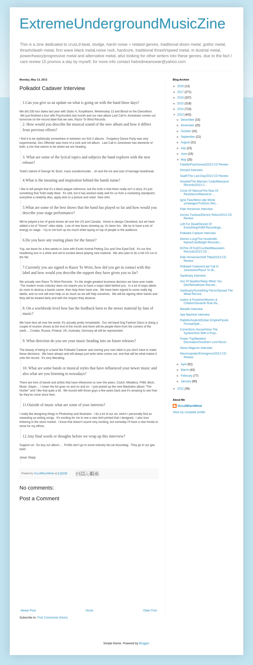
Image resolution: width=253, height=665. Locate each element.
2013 (181, 114)
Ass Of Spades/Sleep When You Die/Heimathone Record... (201, 283)
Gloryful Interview (191, 170)
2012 (181, 388)
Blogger (144, 643)
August (186, 142)
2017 (181, 92)
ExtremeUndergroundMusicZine (122, 23)
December (188, 119)
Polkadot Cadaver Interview (198, 233)
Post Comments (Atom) (52, 617)
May (184, 159)
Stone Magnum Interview (196, 348)
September (188, 136)
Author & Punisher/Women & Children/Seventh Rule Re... (200, 301)
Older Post (150, 610)
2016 (181, 97)
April (184, 364)
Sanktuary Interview (193, 275)
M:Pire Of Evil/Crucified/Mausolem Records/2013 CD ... (202, 249)
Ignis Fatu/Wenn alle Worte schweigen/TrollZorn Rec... (199, 201)
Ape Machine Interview (194, 314)
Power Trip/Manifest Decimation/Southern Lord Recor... (204, 340)
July (184, 148)
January (186, 381)
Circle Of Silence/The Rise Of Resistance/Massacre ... (199, 192)
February (187, 375)
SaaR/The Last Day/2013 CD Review (204, 176)
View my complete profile (189, 412)
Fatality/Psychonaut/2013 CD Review (204, 164)
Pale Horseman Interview (196, 209)
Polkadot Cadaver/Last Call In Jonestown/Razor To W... (199, 268)
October (186, 131)
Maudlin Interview (191, 309)
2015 (181, 103)
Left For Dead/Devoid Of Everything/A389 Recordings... (201, 225)
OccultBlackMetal (190, 406)
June (184, 153)
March (185, 370)
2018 (181, 86)
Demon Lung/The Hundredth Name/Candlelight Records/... (201, 240)
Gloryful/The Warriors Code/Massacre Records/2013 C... (204, 183)
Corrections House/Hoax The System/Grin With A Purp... (199, 331)
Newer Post (28, 610)
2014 (181, 109)
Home (89, 610)
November (188, 125)
